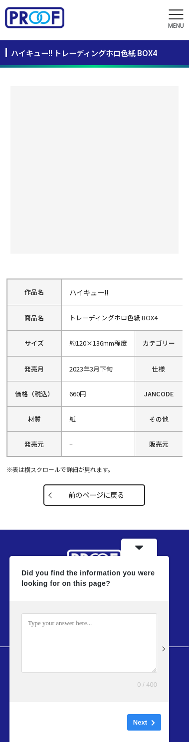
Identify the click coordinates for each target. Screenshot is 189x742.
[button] (176, 19)
